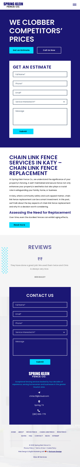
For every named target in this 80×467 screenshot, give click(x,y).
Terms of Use (40, 448)
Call (49, 50)
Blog (47, 436)
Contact (39, 436)
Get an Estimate (21, 50)
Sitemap (55, 436)
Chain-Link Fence (47, 432)
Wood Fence (31, 432)
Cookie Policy (51, 448)
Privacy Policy (29, 448)
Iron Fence (61, 432)
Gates (23, 436)
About (21, 432)
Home (13, 432)
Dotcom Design (55, 451)
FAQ (30, 436)
